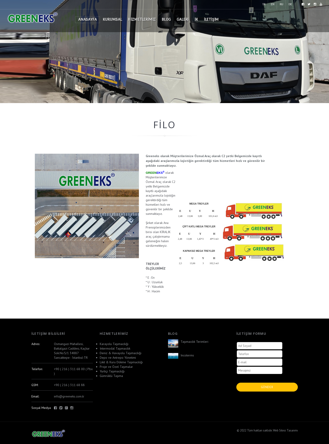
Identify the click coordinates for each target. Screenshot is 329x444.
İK (196, 20)
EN (272, 4)
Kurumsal (112, 20)
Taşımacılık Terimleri (194, 342)
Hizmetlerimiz (142, 20)
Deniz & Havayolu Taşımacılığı (120, 353)
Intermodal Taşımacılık (115, 348)
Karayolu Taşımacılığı (114, 344)
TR (263, 4)
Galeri (183, 20)
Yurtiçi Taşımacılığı (112, 371)
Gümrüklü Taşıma (111, 376)
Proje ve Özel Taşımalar (116, 367)
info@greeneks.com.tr (69, 396)
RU (281, 4)
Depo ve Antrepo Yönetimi (118, 358)
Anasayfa (87, 20)
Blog (166, 20)
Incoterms (187, 355)
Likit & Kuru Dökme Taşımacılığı (121, 362)
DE (290, 4)
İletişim (211, 20)
